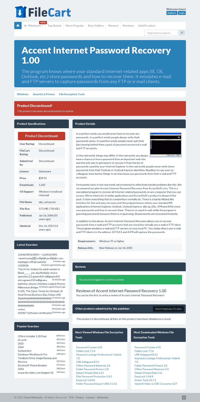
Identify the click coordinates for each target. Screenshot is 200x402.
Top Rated (54, 25)
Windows (33, 25)
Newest (113, 25)
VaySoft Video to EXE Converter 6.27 (156, 383)
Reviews (128, 25)
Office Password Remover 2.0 (93, 365)
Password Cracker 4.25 (89, 347)
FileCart (43, 13)
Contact (90, 397)
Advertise (102, 397)
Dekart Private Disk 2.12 (90, 372)
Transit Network (32, 397)
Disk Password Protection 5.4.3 (94, 376)
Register (171, 12)
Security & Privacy (43, 94)
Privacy (80, 397)
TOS (71, 397)
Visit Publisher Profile (168, 308)
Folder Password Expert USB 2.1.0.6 (96, 383)
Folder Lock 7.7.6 (85, 350)
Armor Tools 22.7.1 (145, 380)
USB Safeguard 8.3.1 (87, 361)
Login (182, 12)
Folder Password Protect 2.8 (92, 369)
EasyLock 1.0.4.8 (85, 380)
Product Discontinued (41, 136)
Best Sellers (96, 25)
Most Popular (74, 25)
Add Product (146, 25)
